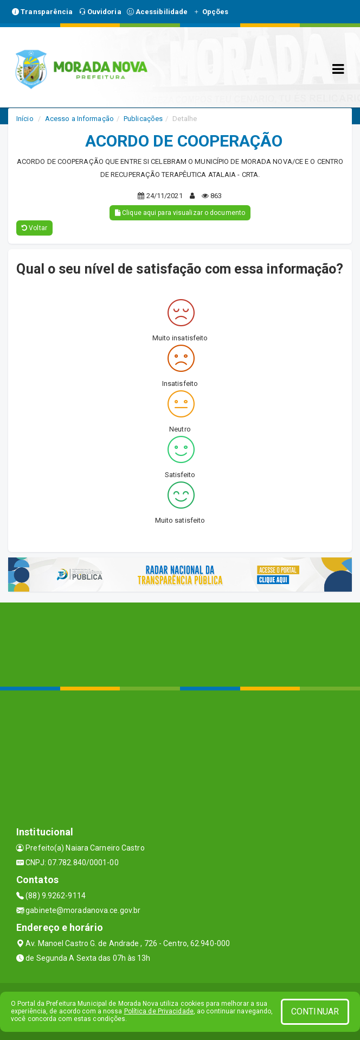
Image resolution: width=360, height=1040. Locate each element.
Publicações (143, 119)
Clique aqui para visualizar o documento (180, 213)
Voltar (34, 228)
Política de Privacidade (159, 1011)
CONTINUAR (315, 1011)
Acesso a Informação (79, 119)
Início (25, 119)
